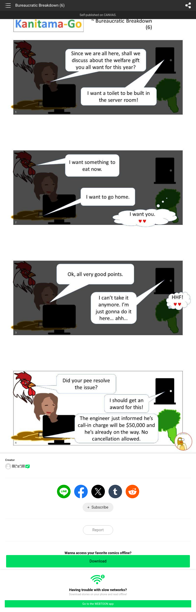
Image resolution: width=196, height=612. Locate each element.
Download (97, 561)
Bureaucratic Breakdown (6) (40, 5)
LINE (64, 491)
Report (98, 530)
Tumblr (115, 491)
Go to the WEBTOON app (98, 604)
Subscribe (100, 507)
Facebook (81, 491)
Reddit (132, 491)
